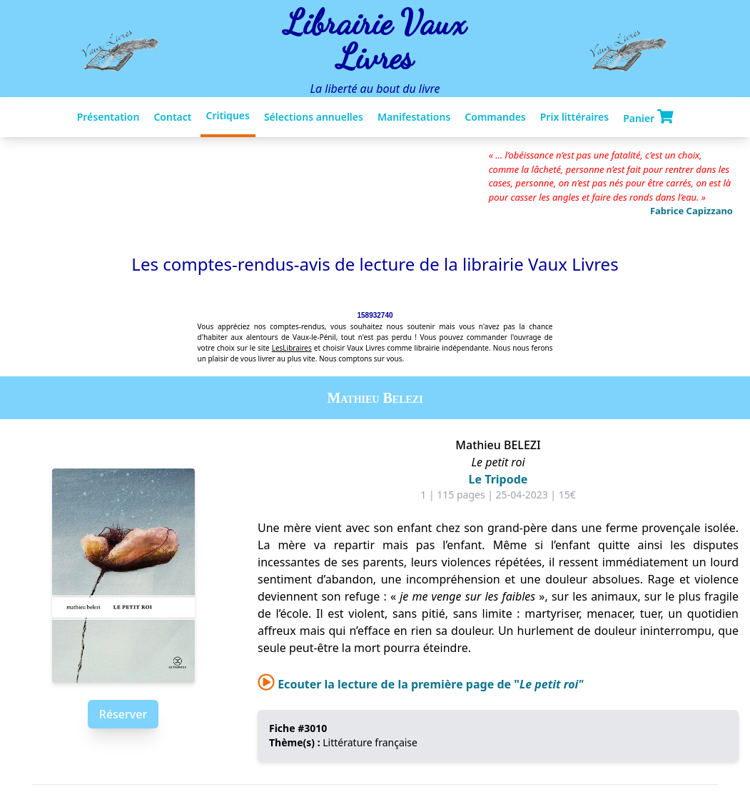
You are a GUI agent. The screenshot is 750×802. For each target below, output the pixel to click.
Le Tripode (498, 479)
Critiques (228, 115)
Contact (172, 117)
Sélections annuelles (313, 117)
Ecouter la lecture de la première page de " (421, 684)
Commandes (495, 117)
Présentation (108, 117)
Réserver (123, 714)
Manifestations (413, 117)
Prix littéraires (574, 117)
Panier (648, 117)
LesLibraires (292, 348)
